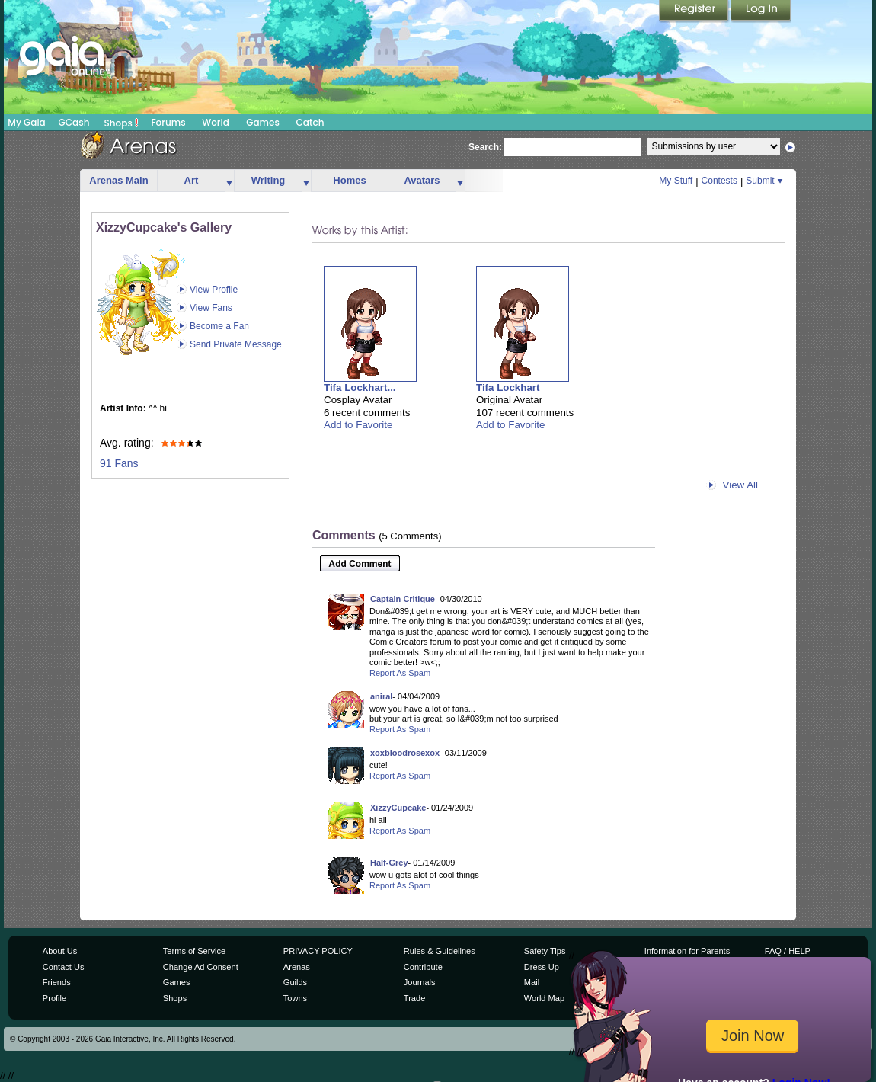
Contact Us (64, 967)
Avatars (422, 180)
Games (263, 122)
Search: (485, 147)
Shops (121, 122)
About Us (60, 951)
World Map (544, 998)
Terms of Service (194, 951)
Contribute (423, 967)
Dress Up (541, 967)
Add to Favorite (358, 425)
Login (761, 11)
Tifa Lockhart (507, 387)
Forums (168, 122)
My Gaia (26, 122)
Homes (349, 180)
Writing (268, 180)
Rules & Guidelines (439, 951)
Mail (531, 982)
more (229, 181)
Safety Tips (545, 951)
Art (191, 180)
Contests (719, 180)
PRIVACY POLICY (318, 951)
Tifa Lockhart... (360, 387)
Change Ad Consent (200, 967)
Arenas (296, 967)
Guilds (295, 982)
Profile (54, 998)
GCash (74, 122)
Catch (310, 122)
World (215, 122)
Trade (414, 998)
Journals (420, 982)
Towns (295, 998)
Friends (57, 982)
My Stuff (675, 180)
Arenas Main (118, 180)
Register (695, 11)
